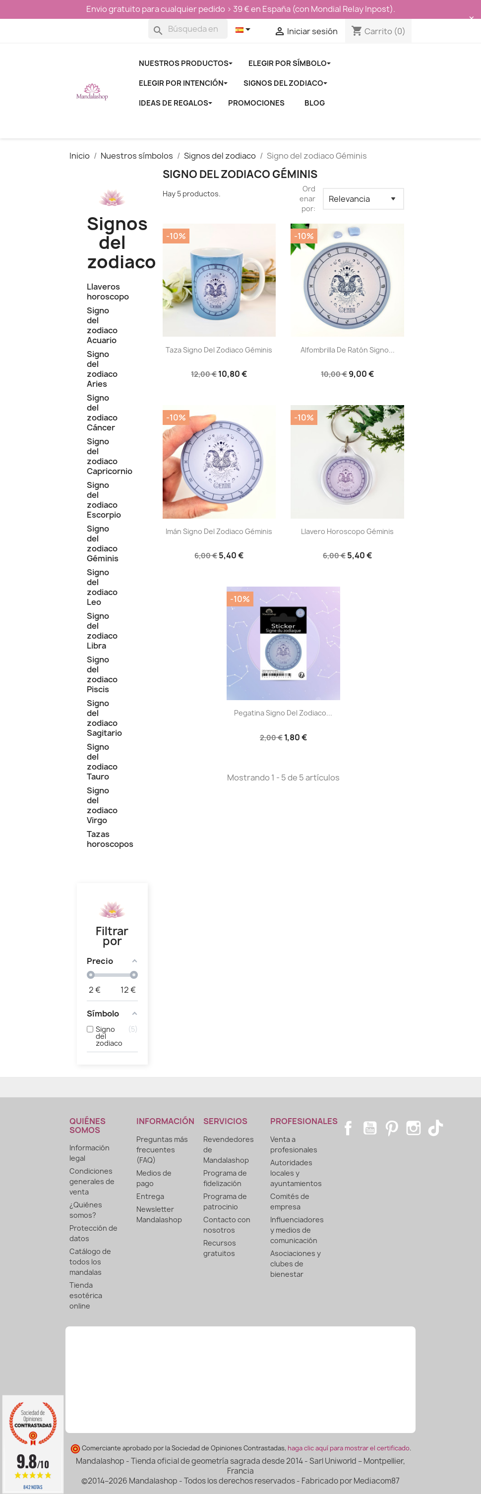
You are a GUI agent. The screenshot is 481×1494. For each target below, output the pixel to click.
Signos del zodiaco (121, 243)
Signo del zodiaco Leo (102, 587)
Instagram (413, 1128)
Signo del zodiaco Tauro (102, 762)
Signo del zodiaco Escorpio (104, 500)
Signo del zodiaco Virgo (102, 805)
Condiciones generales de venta (92, 1181)
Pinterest (392, 1128)
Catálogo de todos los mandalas (90, 1262)
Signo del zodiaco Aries (102, 369)
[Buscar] (188, 29)
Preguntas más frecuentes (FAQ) (162, 1150)
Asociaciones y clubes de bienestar (295, 1264)
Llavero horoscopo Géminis (347, 531)
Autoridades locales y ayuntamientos (296, 1173)
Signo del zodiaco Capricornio (109, 456)
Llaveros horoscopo (108, 292)
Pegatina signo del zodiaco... (283, 712)
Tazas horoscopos (110, 839)
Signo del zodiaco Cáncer (102, 413)
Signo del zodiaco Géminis (103, 544)
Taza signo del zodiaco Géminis (219, 350)
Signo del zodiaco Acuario (102, 325)
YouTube (370, 1128)
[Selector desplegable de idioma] (245, 30)
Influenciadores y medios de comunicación (297, 1230)
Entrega (150, 1196)
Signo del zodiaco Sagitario (104, 718)
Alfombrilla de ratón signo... (348, 350)
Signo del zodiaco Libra (102, 631)
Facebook (348, 1128)
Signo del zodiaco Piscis (102, 675)
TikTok (435, 1128)
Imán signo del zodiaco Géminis (219, 531)
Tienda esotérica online (85, 1295)
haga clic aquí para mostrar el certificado (349, 1448)
